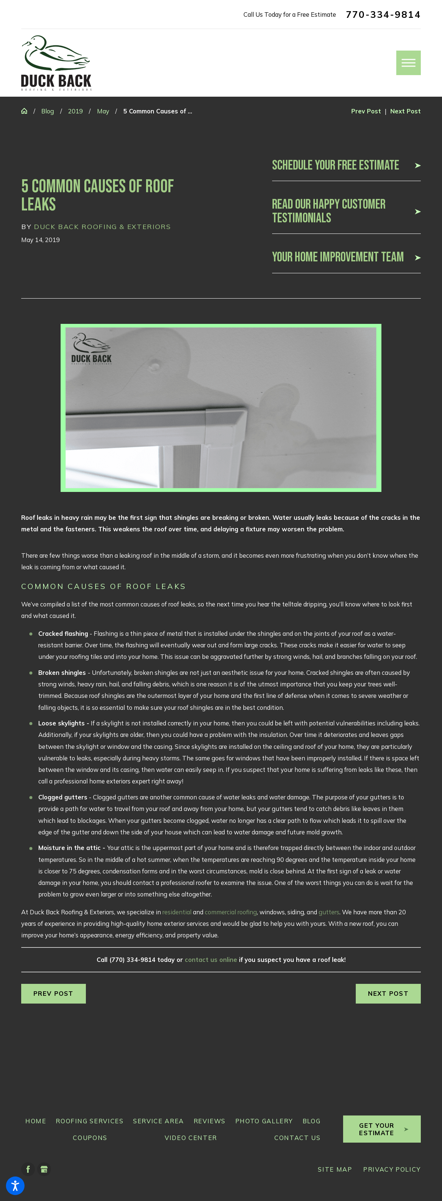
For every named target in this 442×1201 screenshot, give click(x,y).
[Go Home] (27, 111)
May (103, 111)
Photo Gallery (264, 1121)
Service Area (158, 1121)
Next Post (388, 993)
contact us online (211, 959)
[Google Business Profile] (44, 1169)
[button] (15, 1185)
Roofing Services (89, 1121)
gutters (329, 912)
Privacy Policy (392, 1169)
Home (35, 1121)
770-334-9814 (383, 14)
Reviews (210, 1121)
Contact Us (297, 1138)
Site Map (335, 1169)
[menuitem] (33, 1121)
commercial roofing (231, 912)
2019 (75, 111)
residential (176, 912)
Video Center (191, 1138)
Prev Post (53, 993)
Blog (47, 111)
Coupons (90, 1138)
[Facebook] (28, 1169)
